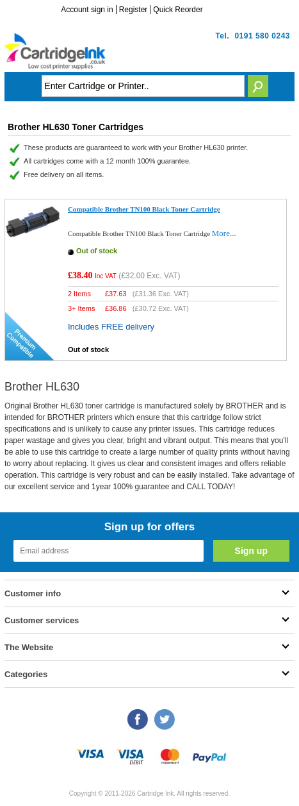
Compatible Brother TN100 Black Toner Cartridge (144, 209)
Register (133, 9)
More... (224, 233)
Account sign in (87, 9)
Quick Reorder (177, 9)
